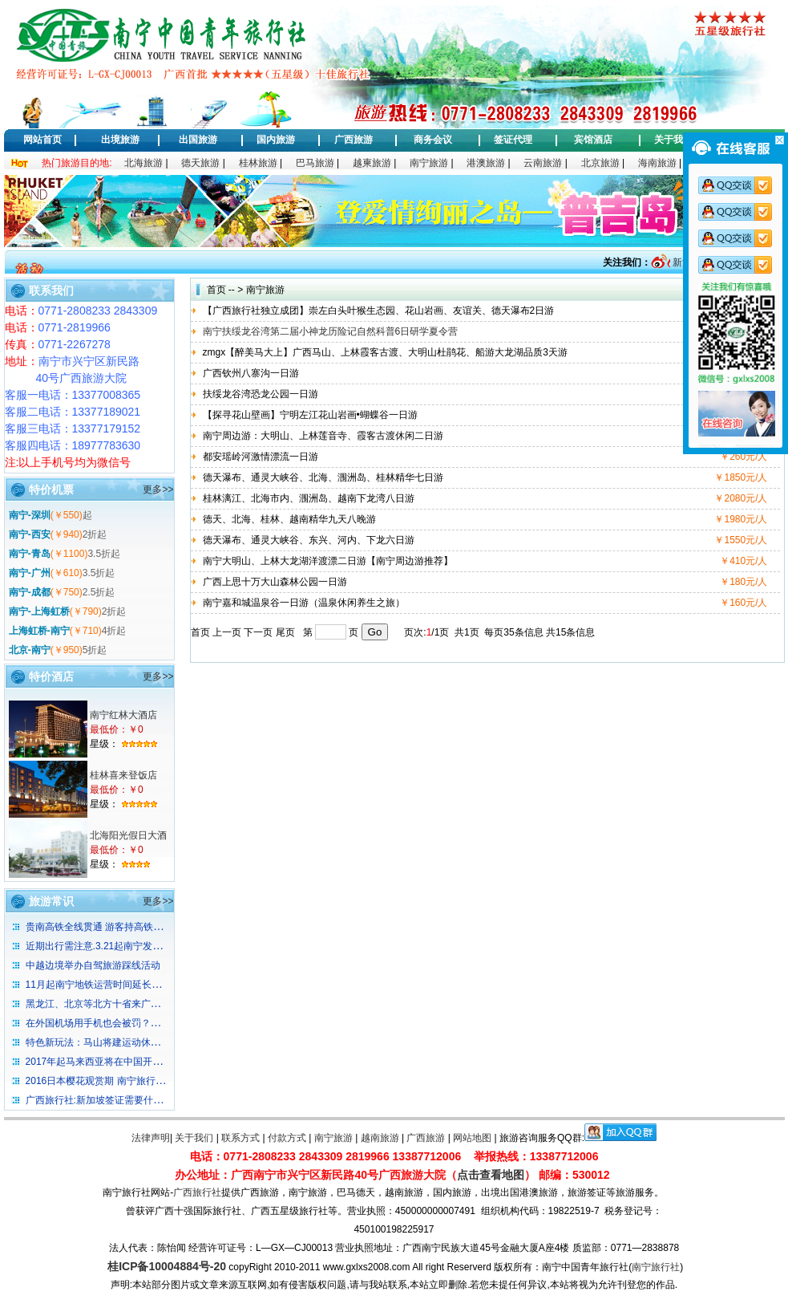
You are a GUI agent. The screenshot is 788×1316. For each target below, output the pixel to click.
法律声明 (150, 1137)
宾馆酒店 (593, 139)
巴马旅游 (315, 163)
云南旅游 (542, 163)
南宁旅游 (429, 163)
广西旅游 (353, 139)
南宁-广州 (30, 573)
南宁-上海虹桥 (39, 611)
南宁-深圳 (30, 515)
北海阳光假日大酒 (128, 835)
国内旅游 (276, 139)
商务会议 (433, 139)
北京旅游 (600, 163)
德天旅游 (200, 163)
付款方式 (287, 1137)
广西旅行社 (197, 1192)
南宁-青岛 (30, 553)
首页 (216, 289)
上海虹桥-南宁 (39, 630)
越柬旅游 (372, 163)
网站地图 (472, 1137)
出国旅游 (198, 139)
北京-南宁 (30, 650)
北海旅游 (143, 163)
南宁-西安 (30, 534)
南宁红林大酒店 (123, 715)
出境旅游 (120, 139)
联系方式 (240, 1137)
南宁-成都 (30, 592)
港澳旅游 (486, 163)
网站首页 (42, 139)
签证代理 (513, 139)
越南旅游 (380, 1137)
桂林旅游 (258, 163)
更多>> (158, 489)
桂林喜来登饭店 (123, 775)
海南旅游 (657, 163)
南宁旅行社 (656, 1267)
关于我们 (673, 139)
